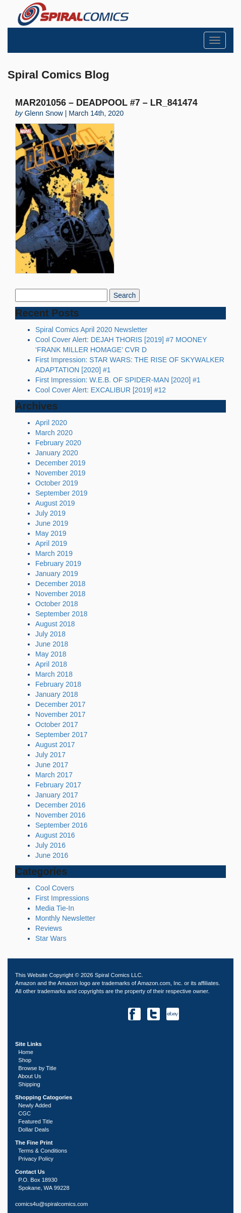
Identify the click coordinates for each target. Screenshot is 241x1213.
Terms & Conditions (42, 1151)
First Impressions (62, 898)
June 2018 (51, 644)
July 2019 (50, 513)
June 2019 (51, 523)
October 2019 (56, 483)
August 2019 (55, 503)
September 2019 (61, 493)
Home (25, 1052)
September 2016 (61, 825)
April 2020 (51, 423)
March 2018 (54, 674)
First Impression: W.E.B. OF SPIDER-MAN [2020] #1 (118, 380)
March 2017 (54, 775)
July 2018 (50, 634)
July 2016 (50, 845)
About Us (29, 1076)
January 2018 (56, 694)
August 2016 (55, 835)
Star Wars (51, 938)
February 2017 (58, 785)
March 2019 (54, 553)
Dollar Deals (33, 1129)
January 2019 (56, 574)
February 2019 (58, 563)
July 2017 (50, 755)
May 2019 (50, 533)
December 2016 (60, 805)
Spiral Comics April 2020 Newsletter (91, 330)
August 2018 (55, 624)
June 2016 (51, 855)
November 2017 (60, 714)
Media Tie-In (54, 908)
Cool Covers (54, 888)
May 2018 (50, 654)
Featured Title (35, 1121)
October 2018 (56, 604)
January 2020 (56, 453)
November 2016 (60, 815)
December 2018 (60, 584)
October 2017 (56, 724)
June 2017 (51, 765)
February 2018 (58, 684)
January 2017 (56, 795)
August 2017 (55, 745)
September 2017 (61, 735)
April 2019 (51, 543)
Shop (24, 1060)
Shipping (29, 1084)
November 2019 (60, 473)
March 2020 (54, 433)
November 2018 (60, 594)
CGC (24, 1113)
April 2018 (51, 664)
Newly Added (34, 1105)
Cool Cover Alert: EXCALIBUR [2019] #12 (100, 390)
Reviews (48, 928)
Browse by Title (37, 1068)
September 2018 (61, 614)
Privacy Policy (35, 1159)
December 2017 (60, 704)
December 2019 (60, 463)
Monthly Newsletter (65, 918)
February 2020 (58, 443)
